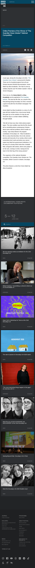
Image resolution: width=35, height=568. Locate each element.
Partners (22, 528)
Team (20, 526)
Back (4, 25)
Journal (4, 516)
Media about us (6, 540)
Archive (21, 535)
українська (11, 1)
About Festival (23, 521)
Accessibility (23, 530)
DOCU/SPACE (22, 545)
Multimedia (5, 544)
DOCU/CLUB (22, 544)
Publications (5, 517)
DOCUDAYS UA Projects (23, 539)
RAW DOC (4, 525)
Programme (23, 516)
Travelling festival (24, 542)
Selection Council (24, 524)
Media (3, 539)
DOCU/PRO (22, 517)
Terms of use (6, 549)
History (21, 534)
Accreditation (6, 542)
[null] (25, 50)
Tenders (21, 532)
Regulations (22, 522)
